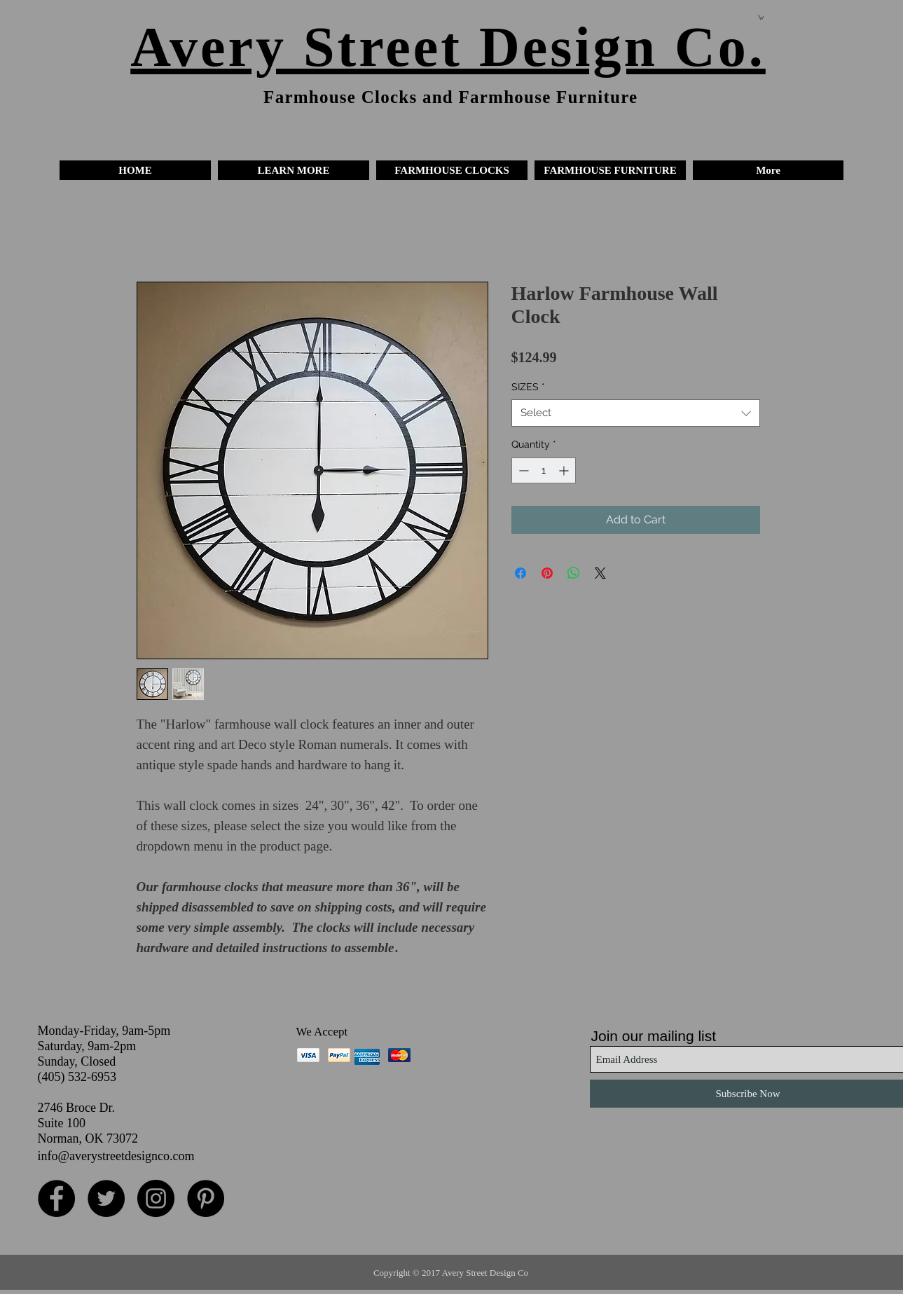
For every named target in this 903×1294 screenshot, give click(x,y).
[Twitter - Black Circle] (106, 1198)
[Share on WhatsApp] (573, 573)
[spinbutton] (543, 470)
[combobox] (635, 413)
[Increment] (565, 470)
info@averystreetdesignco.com (116, 1156)
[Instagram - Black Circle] (155, 1198)
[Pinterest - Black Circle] (205, 1198)
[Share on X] (600, 573)
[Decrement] (522, 470)
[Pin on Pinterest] (547, 573)
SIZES (528, 386)
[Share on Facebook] (520, 573)
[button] (293, 170)
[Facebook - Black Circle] (56, 1198)
